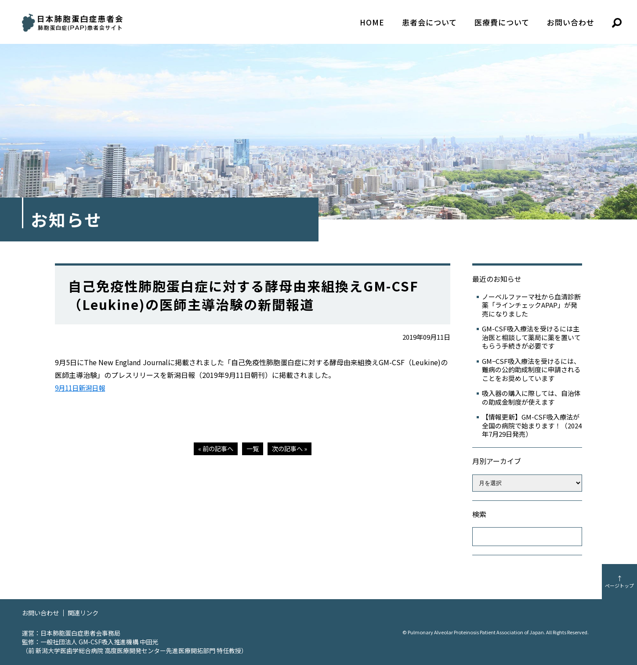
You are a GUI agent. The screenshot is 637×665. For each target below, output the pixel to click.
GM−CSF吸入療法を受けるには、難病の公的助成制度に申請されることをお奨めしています (531, 370)
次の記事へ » (291, 448)
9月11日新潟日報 (82, 387)
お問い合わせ (570, 22)
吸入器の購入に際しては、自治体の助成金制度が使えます (531, 397)
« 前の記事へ (214, 448)
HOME (372, 22)
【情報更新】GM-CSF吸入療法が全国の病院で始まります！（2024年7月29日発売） (532, 426)
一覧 (252, 448)
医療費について (501, 22)
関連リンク (86, 612)
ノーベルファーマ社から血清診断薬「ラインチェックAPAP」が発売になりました (531, 305)
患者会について (429, 22)
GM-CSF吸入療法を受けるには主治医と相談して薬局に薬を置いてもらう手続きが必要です (531, 337)
